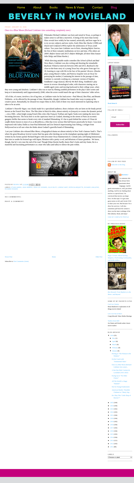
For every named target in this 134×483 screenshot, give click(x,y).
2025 (112, 402)
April (114, 341)
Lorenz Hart (63, 187)
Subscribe (120, 124)
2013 (112, 440)
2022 (112, 412)
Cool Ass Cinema (113, 304)
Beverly (125, 174)
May (113, 338)
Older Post (99, 257)
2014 (112, 437)
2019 (112, 421)
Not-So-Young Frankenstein (120, 387)
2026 (112, 335)
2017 (112, 428)
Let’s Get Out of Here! (115, 314)
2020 (112, 418)
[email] (120, 117)
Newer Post (8, 257)
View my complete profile (118, 217)
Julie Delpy (52, 187)
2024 (112, 406)
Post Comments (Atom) (21, 261)
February (115, 348)
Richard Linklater (91, 187)
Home (54, 257)
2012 (112, 444)
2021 (112, 415)
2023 (112, 409)
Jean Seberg (28, 187)
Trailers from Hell (113, 321)
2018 (112, 425)
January (115, 351)
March (114, 344)
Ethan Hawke (16, 187)
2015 (112, 434)
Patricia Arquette (76, 187)
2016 (112, 431)
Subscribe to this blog (118, 165)
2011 (112, 447)
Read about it (112, 103)
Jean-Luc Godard (40, 187)
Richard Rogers (11, 189)
